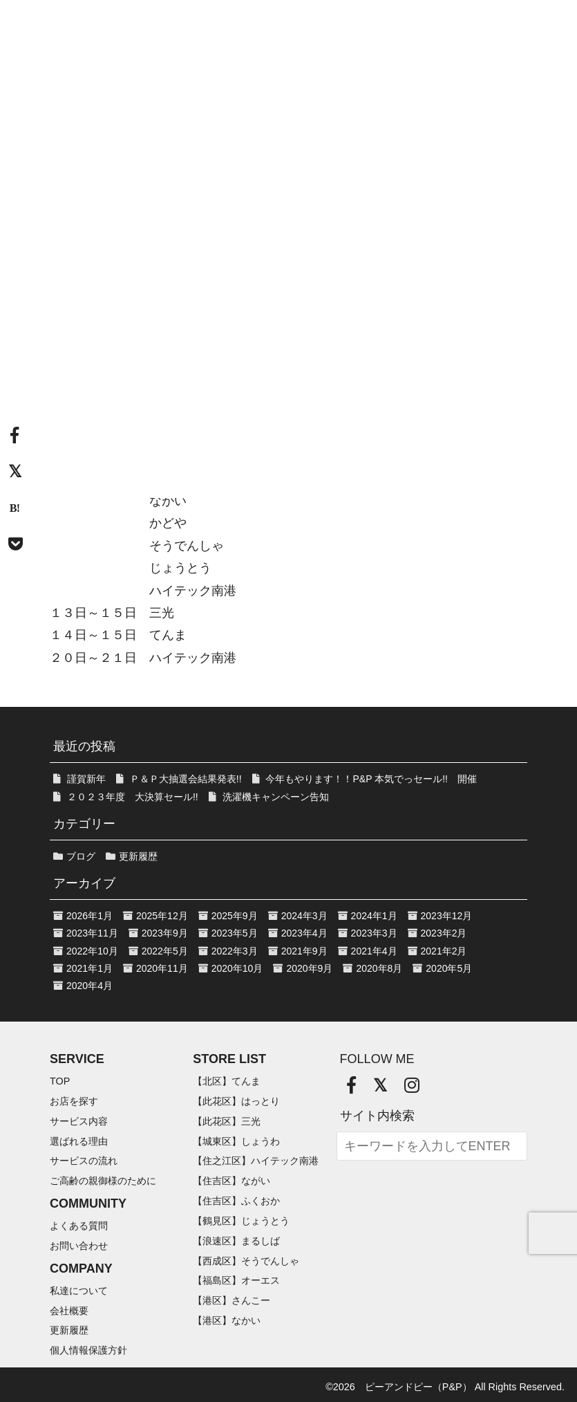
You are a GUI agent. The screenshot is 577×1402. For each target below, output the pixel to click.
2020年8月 (379, 968)
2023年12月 (447, 915)
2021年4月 (374, 951)
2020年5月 (449, 968)
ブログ (80, 856)
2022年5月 (165, 951)
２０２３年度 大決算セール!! (132, 796)
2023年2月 (444, 933)
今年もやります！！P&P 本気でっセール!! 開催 (370, 778)
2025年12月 (162, 915)
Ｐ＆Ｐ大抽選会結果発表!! (186, 778)
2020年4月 (89, 985)
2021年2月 (444, 951)
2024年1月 (374, 915)
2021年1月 (89, 968)
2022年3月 (234, 951)
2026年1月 (89, 915)
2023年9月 (165, 933)
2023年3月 (374, 933)
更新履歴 (138, 856)
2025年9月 (234, 915)
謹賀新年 (86, 778)
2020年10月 (237, 968)
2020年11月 (162, 968)
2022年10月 (92, 951)
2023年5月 (234, 933)
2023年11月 (92, 933)
